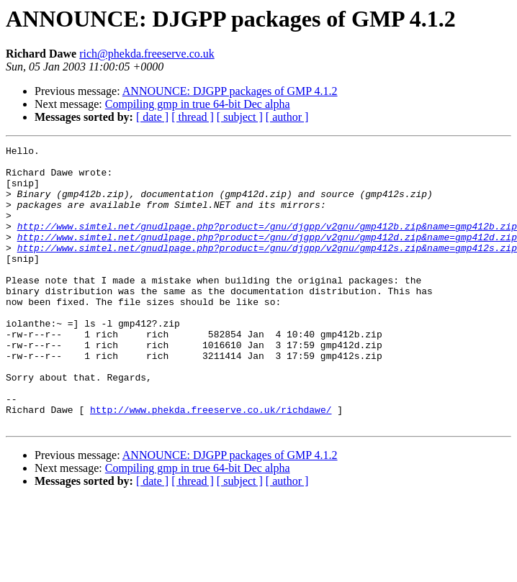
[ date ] (152, 117)
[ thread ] (192, 117)
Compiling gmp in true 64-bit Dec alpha (197, 104)
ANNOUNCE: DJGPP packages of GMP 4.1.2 (230, 91)
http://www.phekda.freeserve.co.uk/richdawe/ (210, 463)
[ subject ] (240, 117)
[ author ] (287, 117)
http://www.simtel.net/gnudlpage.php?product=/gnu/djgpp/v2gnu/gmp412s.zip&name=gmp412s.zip (267, 269)
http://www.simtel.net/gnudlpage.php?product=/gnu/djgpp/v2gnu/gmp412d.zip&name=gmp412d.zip (267, 256)
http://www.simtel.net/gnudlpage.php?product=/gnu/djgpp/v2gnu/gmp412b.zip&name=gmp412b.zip (267, 243)
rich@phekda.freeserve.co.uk (147, 53)
